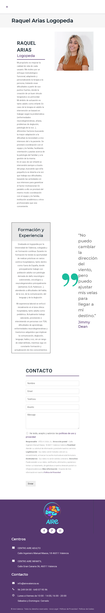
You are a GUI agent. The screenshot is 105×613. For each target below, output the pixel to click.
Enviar (30, 483)
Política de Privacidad (52, 472)
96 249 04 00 (25, 589)
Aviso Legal (53, 609)
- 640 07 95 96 (39, 589)
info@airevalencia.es (28, 583)
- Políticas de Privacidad (68, 609)
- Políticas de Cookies (86, 609)
